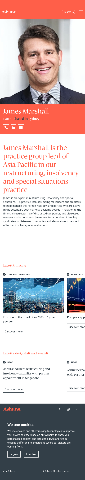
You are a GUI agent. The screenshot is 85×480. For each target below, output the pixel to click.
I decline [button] (31, 454)
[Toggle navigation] (80, 12)
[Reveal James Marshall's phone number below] (6, 127)
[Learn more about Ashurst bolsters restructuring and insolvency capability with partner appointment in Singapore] (33, 377)
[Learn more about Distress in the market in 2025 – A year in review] (33, 304)
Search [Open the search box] (69, 11)
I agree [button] (13, 454)
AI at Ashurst (9, 471)
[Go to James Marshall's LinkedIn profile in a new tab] (13, 127)
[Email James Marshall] (21, 127)
